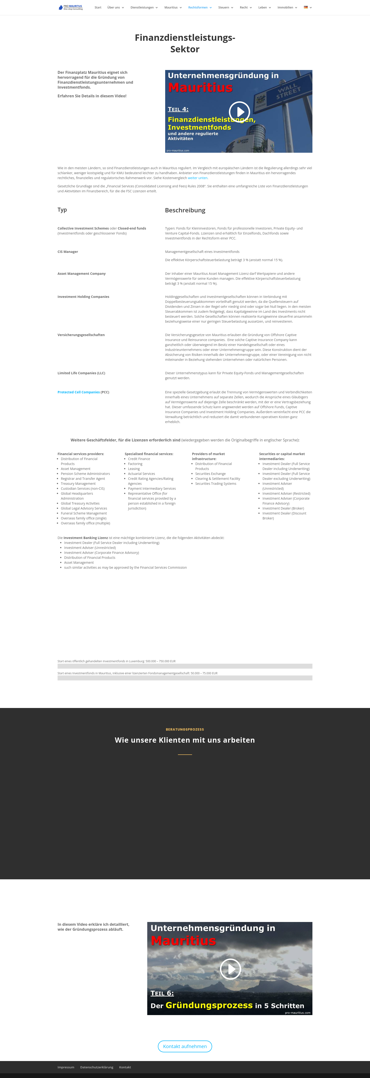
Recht (244, 7)
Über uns (113, 7)
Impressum (66, 1067)
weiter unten (197, 178)
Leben (262, 7)
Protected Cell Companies (79, 392)
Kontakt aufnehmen (185, 1046)
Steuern (224, 7)
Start (98, 7)
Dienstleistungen (142, 7)
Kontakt (125, 1067)
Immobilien (285, 7)
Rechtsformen (198, 7)
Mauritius (171, 7)
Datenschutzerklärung (96, 1067)
